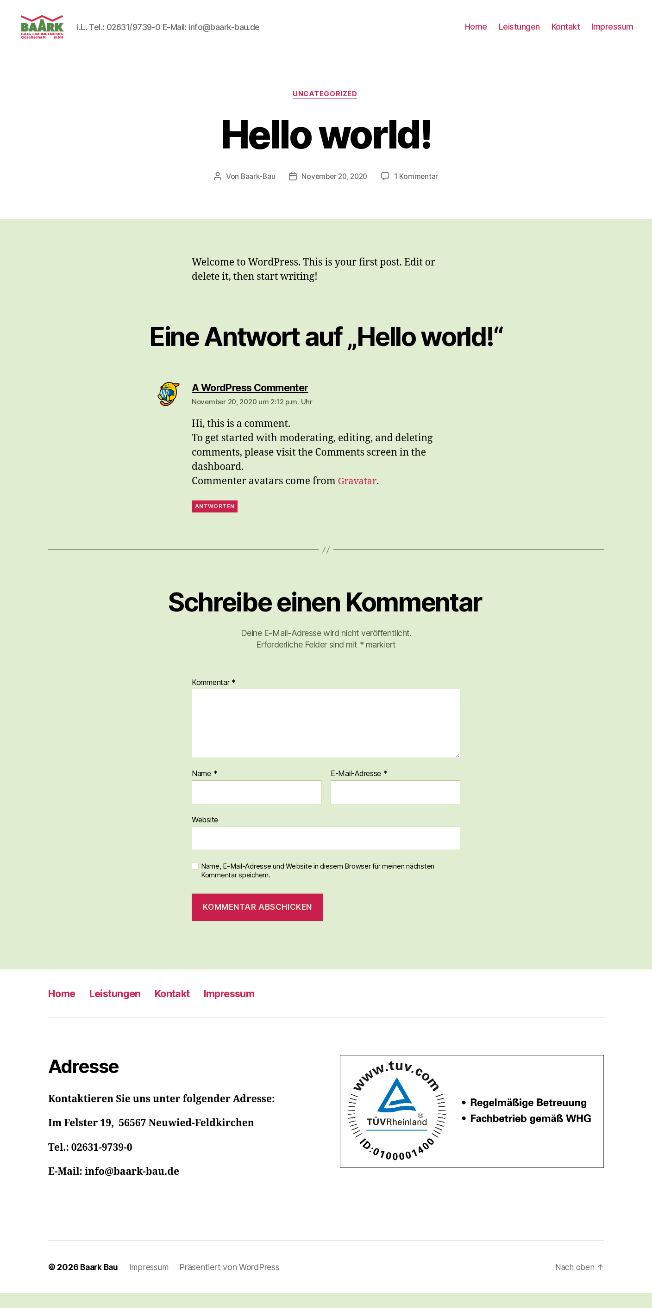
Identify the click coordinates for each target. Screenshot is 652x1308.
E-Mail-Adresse (359, 789)
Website (205, 834)
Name (204, 789)
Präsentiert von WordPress (233, 1282)
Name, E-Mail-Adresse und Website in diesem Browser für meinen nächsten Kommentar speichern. (317, 886)
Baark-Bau (255, 191)
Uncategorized (326, 109)
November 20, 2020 (335, 191)
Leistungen (519, 33)
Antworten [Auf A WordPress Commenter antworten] (214, 521)
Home (476, 33)
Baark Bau (100, 1282)
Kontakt (566, 33)
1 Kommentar (418, 191)
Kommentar (214, 697)
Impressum (612, 33)
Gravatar (358, 496)
